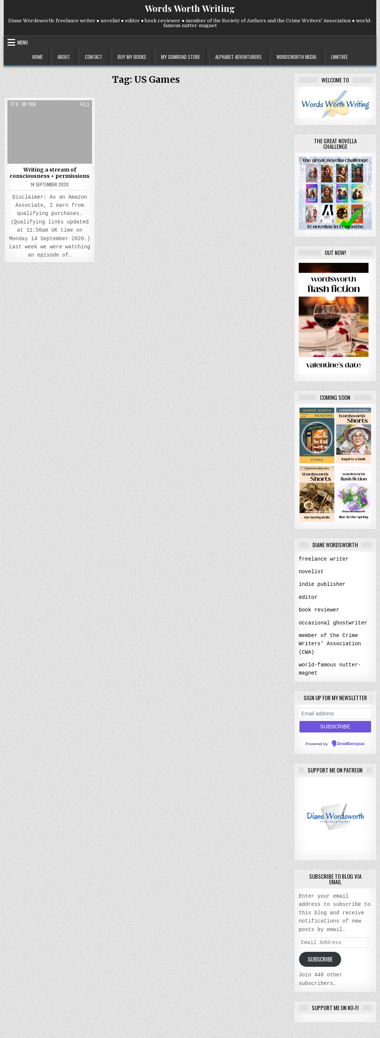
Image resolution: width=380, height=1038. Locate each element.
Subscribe (320, 957)
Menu (22, 42)
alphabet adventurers (238, 57)
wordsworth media (296, 57)
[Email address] (335, 712)
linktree (339, 57)
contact (93, 57)
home (37, 57)
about (64, 57)
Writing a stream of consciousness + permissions (49, 172)
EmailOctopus (351, 742)
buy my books (132, 57)
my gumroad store (180, 57)
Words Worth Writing (190, 8)
